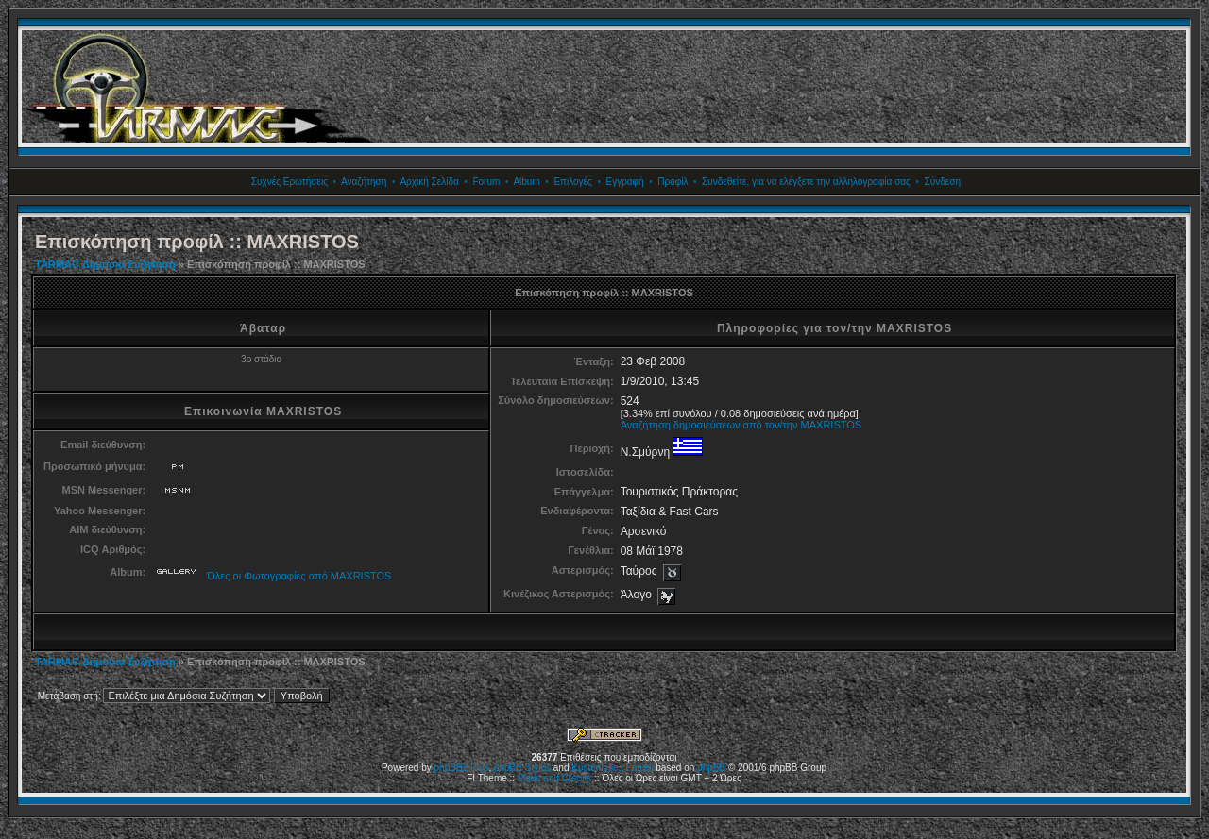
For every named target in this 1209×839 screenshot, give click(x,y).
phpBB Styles (522, 768)
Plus (479, 768)
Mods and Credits (554, 778)
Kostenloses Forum (612, 768)
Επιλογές (572, 181)
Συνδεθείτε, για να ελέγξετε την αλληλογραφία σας (806, 181)
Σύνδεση (943, 181)
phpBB (711, 768)
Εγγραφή (624, 181)
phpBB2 (451, 768)
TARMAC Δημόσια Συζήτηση (105, 264)
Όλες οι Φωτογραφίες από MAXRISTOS (299, 575)
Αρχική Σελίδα (429, 181)
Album (526, 181)
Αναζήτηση (363, 181)
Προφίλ (672, 181)
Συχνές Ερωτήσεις (289, 181)
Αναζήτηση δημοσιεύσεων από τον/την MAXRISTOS (741, 424)
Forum (486, 181)
